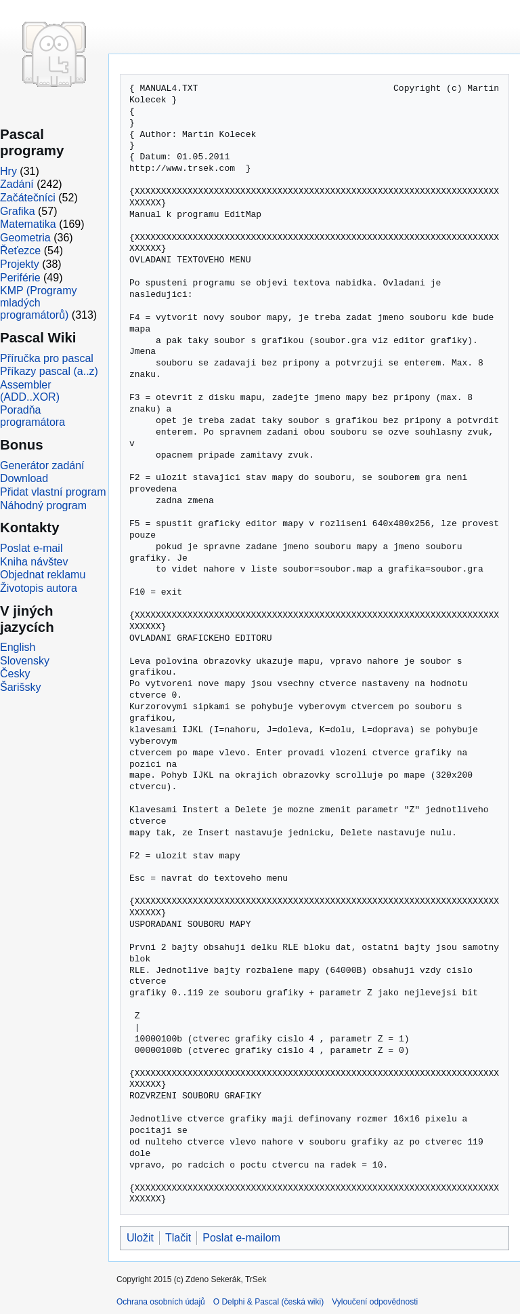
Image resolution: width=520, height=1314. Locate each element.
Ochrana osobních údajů (160, 1302)
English (17, 647)
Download (24, 478)
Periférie (20, 277)
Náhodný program (43, 505)
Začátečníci (28, 197)
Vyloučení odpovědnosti (375, 1302)
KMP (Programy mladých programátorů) (38, 303)
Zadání (17, 184)
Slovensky (24, 660)
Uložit (140, 1237)
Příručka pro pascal (46, 358)
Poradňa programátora (32, 416)
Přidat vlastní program (53, 492)
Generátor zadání (42, 465)
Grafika (17, 211)
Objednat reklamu (42, 574)
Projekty (19, 264)
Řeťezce (20, 250)
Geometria (25, 237)
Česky (15, 673)
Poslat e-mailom (241, 1237)
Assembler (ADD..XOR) (30, 391)
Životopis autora (38, 588)
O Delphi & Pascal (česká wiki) (268, 1302)
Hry (8, 171)
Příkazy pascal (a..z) (49, 371)
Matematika (28, 224)
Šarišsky (20, 687)
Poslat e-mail (31, 548)
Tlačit (178, 1237)
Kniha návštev (34, 562)
